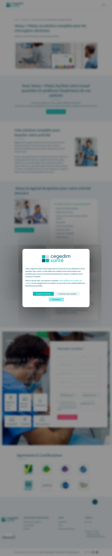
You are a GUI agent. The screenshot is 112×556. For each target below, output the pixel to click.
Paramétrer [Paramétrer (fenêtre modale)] (56, 299)
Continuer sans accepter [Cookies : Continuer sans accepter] (67, 294)
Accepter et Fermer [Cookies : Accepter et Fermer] (43, 294)
